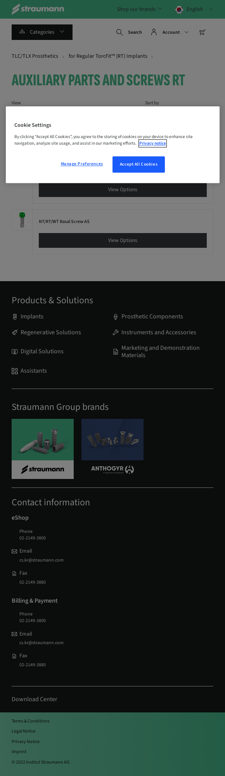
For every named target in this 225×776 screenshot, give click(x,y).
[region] (113, 144)
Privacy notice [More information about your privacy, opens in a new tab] (152, 143)
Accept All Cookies (139, 164)
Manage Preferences (82, 164)
